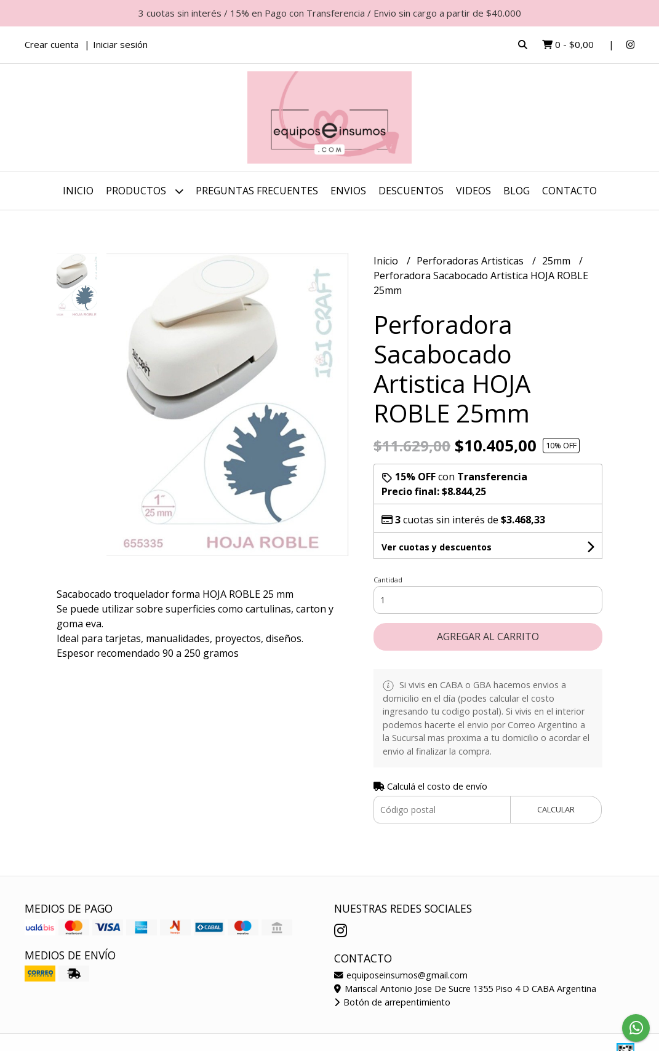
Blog (516, 190)
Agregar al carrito (488, 636)
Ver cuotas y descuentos (436, 547)
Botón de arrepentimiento (392, 1002)
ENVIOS (348, 190)
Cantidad (387, 579)
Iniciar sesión (120, 44)
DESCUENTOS (411, 190)
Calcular (556, 809)
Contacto (569, 190)
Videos (473, 190)
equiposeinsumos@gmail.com (401, 975)
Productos (144, 191)
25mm (557, 261)
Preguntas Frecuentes (257, 190)
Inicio (78, 190)
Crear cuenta (52, 44)
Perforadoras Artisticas (471, 261)
